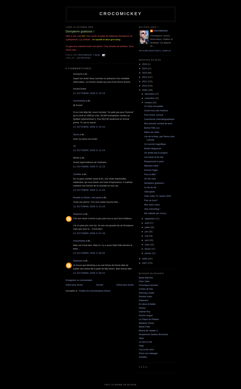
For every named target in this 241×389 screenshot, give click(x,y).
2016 (145, 64)
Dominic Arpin (145, 296)
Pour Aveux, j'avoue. (154, 115)
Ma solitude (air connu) (155, 213)
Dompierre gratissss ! (154, 183)
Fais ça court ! (151, 200)
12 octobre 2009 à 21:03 (89, 206)
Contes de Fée (146, 289)
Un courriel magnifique (155, 144)
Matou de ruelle (151, 132)
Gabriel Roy (144, 311)
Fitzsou (142, 308)
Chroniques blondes (148, 285)
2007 (145, 263)
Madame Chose (146, 323)
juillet (147, 227)
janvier (148, 253)
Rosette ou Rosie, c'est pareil (87, 197)
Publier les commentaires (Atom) (94, 291)
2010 (145, 85)
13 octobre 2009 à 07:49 (89, 233)
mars (147, 244)
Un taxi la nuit (145, 342)
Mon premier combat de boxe (158, 123)
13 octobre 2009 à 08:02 (89, 253)
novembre (150, 98)
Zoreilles (77, 174)
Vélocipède (149, 191)
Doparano (78, 214)
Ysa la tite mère (146, 349)
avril (147, 240)
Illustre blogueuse (152, 148)
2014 (145, 68)
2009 (145, 90)
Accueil (99, 285)
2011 (145, 81)
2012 (145, 77)
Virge (141, 345)
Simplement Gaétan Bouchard (153, 334)
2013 (145, 73)
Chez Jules (144, 281)
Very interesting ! (152, 209)
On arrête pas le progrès (156, 153)
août (147, 223)
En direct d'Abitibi (147, 304)
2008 (145, 258)
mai (147, 236)
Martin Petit (144, 326)
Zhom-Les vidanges (148, 353)
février (148, 249)
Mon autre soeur (152, 204)
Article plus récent (74, 285)
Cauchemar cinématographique (159, 119)
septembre (150, 218)
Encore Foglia (151, 170)
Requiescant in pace (154, 161)
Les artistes (83, 58)
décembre (150, 94)
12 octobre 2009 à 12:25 (89, 190)
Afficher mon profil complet (155, 51)
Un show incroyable (153, 106)
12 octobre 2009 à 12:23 (89, 166)
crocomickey (120, 13)
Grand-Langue (146, 315)
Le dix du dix (150, 187)
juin (147, 231)
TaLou (76, 134)
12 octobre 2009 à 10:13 (89, 93)
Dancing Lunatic (146, 293)
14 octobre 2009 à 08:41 (89, 273)
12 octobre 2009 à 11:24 (89, 150)
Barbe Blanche (146, 277)
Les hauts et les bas (153, 157)
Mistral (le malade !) (148, 330)
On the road (150, 178)
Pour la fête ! (150, 174)
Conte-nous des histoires (156, 110)
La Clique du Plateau (149, 319)
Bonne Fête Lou (152, 128)
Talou (141, 338)
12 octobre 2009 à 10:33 (89, 127)
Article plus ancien (125, 285)
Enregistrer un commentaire (79, 280)
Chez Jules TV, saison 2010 (157, 196)
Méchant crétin (151, 165)
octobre (149, 102)
